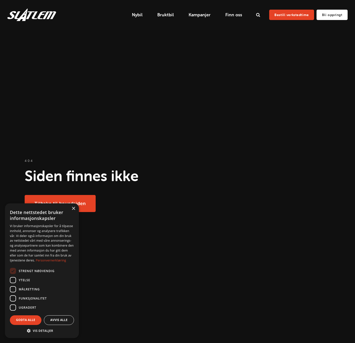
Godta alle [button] (25, 320)
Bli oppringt (332, 15)
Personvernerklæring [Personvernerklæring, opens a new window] (51, 260)
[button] (42, 330)
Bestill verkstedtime (291, 15)
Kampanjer (200, 15)
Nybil (137, 15)
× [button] (73, 209)
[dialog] (42, 270)
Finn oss (233, 15)
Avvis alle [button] (59, 320)
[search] (258, 15)
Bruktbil (165, 15)
